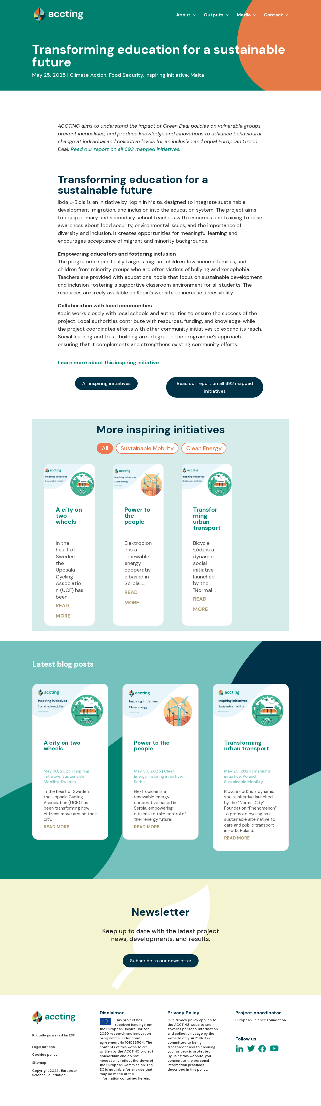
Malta (197, 75)
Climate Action (88, 75)
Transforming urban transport (206, 519)
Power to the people (152, 745)
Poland (249, 776)
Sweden (68, 781)
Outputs (214, 15)
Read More (63, 610)
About (183, 15)
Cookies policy (44, 1054)
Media (244, 15)
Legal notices (43, 1046)
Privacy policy (186, 1020)
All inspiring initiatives (106, 383)
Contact (273, 15)
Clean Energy (204, 448)
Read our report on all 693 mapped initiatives (215, 387)
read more (56, 827)
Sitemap (39, 1062)
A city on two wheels (62, 745)
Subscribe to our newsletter (160, 961)
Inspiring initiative (166, 75)
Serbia (140, 781)
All (105, 448)
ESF (72, 1035)
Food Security (126, 75)
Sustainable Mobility (147, 448)
